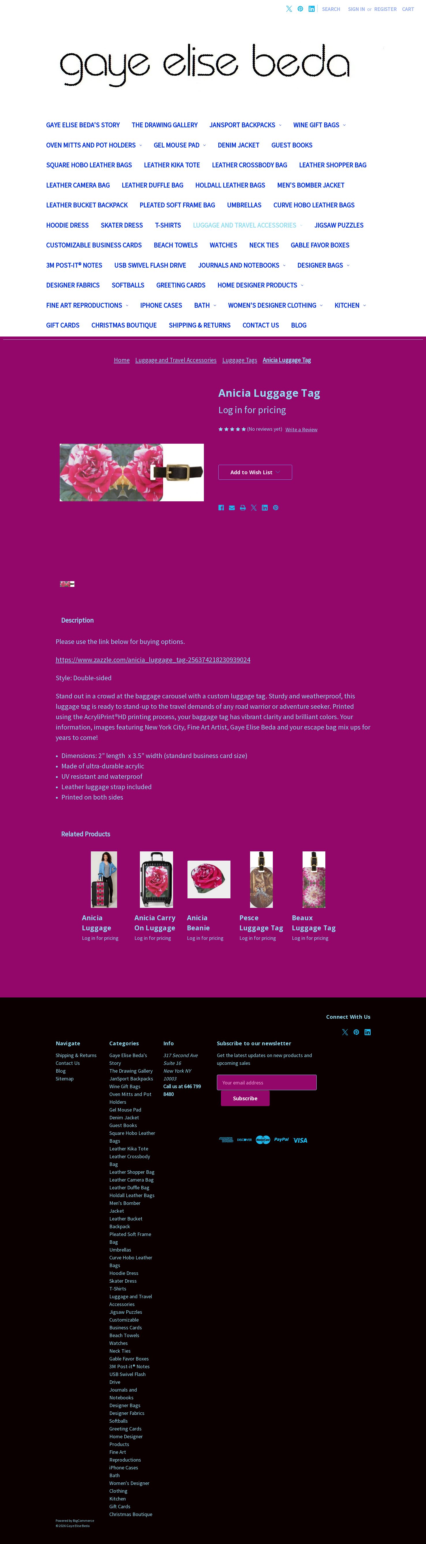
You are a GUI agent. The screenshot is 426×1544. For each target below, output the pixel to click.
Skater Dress (122, 225)
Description (77, 620)
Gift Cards (62, 325)
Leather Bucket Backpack (86, 205)
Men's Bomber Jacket (310, 185)
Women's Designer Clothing (275, 305)
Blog (298, 325)
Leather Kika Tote (172, 165)
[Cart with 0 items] (408, 9)
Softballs (128, 285)
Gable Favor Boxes (320, 245)
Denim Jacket (238, 145)
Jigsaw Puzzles (338, 225)
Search (331, 9)
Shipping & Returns (199, 325)
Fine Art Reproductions (87, 305)
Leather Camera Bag (78, 185)
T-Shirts (168, 225)
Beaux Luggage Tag (314, 922)
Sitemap (65, 1078)
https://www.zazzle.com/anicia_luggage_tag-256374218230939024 (153, 659)
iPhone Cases (161, 305)
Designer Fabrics (73, 285)
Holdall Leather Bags (230, 185)
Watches (223, 245)
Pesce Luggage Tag (261, 922)
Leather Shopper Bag (332, 165)
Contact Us (261, 325)
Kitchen (350, 305)
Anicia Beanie (198, 922)
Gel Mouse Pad (180, 145)
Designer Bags (323, 265)
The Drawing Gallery (164, 125)
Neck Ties (264, 245)
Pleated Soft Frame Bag (177, 205)
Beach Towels (176, 245)
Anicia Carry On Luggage (155, 922)
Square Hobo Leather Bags (89, 165)
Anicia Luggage (97, 922)
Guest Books (291, 145)
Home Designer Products (260, 285)
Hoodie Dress (67, 225)
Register (385, 9)
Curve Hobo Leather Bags (313, 205)
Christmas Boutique (124, 325)
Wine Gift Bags (319, 125)
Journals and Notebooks (242, 265)
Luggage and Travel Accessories (248, 225)
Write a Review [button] (302, 429)
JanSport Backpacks (245, 125)
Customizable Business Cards (94, 245)
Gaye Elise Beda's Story (82, 125)
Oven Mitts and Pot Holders (94, 145)
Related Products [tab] (85, 834)
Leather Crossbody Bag (249, 165)
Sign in (356, 9)
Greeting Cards (180, 285)
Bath (205, 305)
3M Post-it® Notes (74, 265)
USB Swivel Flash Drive (150, 265)
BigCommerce (83, 1520)
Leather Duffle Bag (152, 185)
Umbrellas (244, 205)
